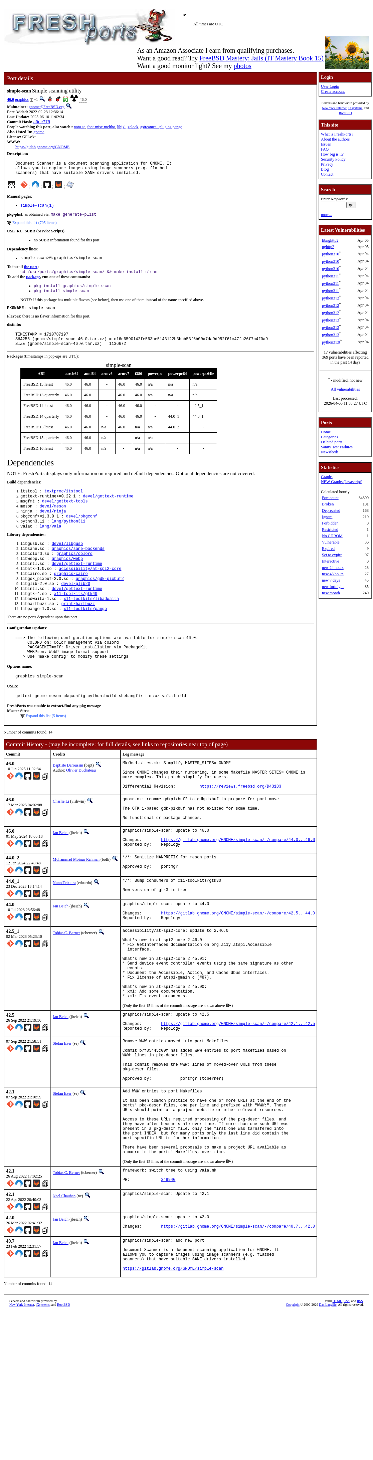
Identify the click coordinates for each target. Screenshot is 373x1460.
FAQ (325, 149)
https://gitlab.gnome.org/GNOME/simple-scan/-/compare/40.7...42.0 (238, 1329)
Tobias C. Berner (66, 989)
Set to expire (332, 555)
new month (331, 593)
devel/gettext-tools (65, 515)
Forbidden (330, 523)
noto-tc (79, 127)
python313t (331, 342)
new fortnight (333, 586)
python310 (330, 254)
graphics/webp (67, 578)
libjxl (121, 127)
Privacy (327, 164)
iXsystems (355, 108)
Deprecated (331, 510)
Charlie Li (61, 841)
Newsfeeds (330, 452)
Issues (326, 144)
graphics (22, 99)
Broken (328, 504)
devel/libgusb (67, 561)
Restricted (330, 529)
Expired (328, 548)
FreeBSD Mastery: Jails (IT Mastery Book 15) (261, 58)
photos (242, 65)
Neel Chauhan (64, 1295)
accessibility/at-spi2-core (90, 590)
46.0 (10, 99)
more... (326, 214)
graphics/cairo (71, 595)
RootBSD (345, 113)
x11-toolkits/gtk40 (76, 618)
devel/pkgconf (82, 532)
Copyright (293, 1413)
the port (30, 272)
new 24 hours (333, 567)
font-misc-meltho (101, 127)
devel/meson (53, 521)
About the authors (335, 139)
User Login (330, 86)
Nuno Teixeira (64, 933)
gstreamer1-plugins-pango (161, 127)
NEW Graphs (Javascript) (341, 481)
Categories (329, 437)
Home (326, 432)
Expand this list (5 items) (46, 749)
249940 (168, 1280)
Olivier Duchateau (81, 804)
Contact (327, 174)
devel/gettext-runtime (108, 509)
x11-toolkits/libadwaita (91, 624)
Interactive (330, 561)
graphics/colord (74, 573)
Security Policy (333, 159)
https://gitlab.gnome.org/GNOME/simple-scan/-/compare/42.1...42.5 (238, 1097)
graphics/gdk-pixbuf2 (100, 601)
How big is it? (332, 154)
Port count (330, 497)
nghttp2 (328, 246)
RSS (360, 1409)
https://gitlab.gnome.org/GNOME (42, 147)
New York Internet (334, 108)
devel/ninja (53, 526)
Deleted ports (331, 442)
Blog (325, 169)
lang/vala (50, 543)
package (33, 283)
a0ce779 (41, 122)
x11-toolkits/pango (85, 635)
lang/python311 (68, 538)
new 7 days (331, 580)
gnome (38, 132)
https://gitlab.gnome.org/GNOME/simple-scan (173, 1377)
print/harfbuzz (78, 629)
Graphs (327, 476)
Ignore (327, 516)
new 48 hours (333, 574)
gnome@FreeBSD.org (46, 107)
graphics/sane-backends (78, 567)
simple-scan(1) (37, 209)
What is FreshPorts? (337, 134)
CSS (347, 1409)
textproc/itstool (63, 503)
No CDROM (332, 536)
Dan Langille (327, 1413)
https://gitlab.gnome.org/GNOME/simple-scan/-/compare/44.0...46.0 (238, 887)
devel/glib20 (75, 607)
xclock (133, 127)
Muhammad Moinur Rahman (76, 908)
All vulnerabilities (345, 389)
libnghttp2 (330, 240)
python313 (330, 320)
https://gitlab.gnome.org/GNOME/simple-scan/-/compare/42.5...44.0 (238, 968)
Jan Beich (60, 877)
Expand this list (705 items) (34, 227)
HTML (337, 1409)
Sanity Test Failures (337, 447)
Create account (333, 91)
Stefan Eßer (62, 1118)
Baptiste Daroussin (68, 799)
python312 (330, 298)
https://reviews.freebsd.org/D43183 (240, 826)
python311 (330, 276)
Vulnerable (331, 542)
